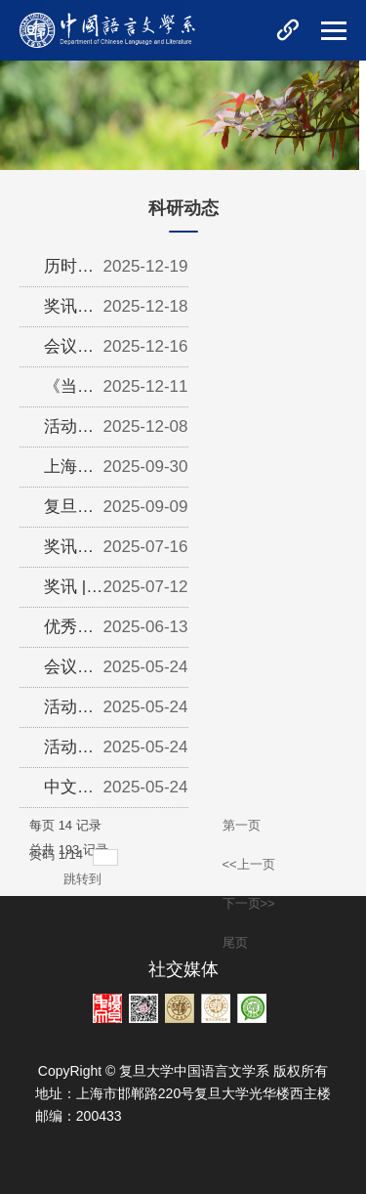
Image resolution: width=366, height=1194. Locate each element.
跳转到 (84, 879)
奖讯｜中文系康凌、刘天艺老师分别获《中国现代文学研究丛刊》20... (69, 552)
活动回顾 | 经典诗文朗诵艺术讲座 (69, 752)
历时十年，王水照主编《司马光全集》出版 (69, 271)
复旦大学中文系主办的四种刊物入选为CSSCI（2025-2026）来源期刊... (73, 512)
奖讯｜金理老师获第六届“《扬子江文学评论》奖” (72, 311)
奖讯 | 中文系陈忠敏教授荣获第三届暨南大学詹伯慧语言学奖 (69, 592)
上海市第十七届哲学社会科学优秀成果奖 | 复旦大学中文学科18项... (73, 472)
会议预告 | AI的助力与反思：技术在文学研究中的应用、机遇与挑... (69, 672)
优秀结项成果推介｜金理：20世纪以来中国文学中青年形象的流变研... (70, 632)
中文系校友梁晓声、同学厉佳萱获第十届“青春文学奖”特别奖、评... (72, 792)
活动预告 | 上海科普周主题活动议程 (69, 712)
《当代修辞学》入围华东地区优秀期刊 (69, 391)
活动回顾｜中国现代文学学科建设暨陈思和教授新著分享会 (69, 432)
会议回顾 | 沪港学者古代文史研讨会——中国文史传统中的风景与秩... (69, 351)
